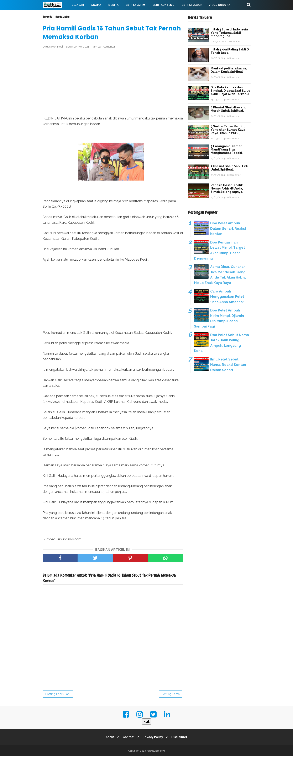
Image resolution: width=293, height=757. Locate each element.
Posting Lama (171, 694)
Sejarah (78, 5)
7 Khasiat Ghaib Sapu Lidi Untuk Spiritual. (229, 167)
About (109, 737)
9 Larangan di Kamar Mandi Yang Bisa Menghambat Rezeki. (227, 149)
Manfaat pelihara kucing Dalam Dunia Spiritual (229, 70)
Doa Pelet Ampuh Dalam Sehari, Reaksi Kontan (228, 228)
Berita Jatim (135, 5)
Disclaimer (180, 737)
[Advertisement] (113, 83)
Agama (96, 5)
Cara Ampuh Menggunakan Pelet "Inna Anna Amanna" (227, 296)
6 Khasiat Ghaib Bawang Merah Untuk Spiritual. (228, 109)
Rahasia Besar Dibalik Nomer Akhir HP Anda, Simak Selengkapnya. (227, 188)
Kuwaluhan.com (155, 751)
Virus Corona (220, 5)
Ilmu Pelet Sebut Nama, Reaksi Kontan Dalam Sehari (228, 364)
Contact (128, 737)
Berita (113, 5)
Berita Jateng (163, 5)
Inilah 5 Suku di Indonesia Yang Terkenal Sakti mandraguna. (229, 33)
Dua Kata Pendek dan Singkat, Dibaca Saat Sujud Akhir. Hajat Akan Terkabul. (230, 91)
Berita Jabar (192, 5)
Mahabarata (55, 15)
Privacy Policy (153, 737)
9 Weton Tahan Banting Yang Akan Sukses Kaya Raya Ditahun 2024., (228, 130)
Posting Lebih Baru (57, 694)
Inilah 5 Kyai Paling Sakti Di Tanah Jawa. (230, 51)
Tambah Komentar (103, 47)
